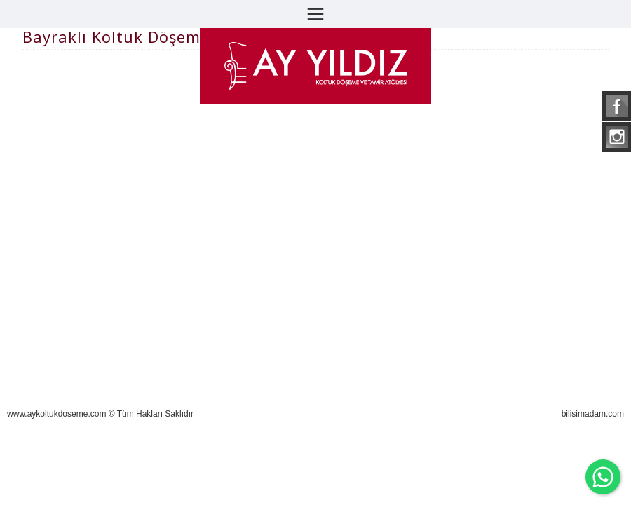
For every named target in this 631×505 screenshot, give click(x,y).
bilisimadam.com (593, 414)
